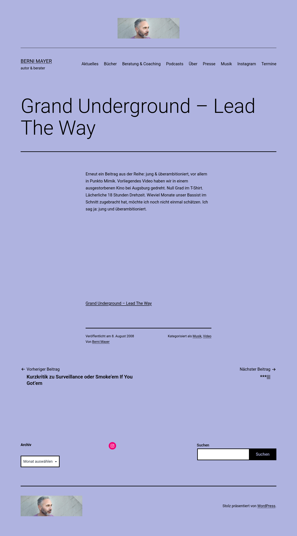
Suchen (203, 445)
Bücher (110, 63)
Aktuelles (89, 63)
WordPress (266, 506)
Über (193, 63)
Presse (209, 63)
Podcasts (174, 63)
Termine (269, 63)
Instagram (246, 63)
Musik (226, 63)
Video (207, 336)
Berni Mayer (36, 61)
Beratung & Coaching (141, 63)
